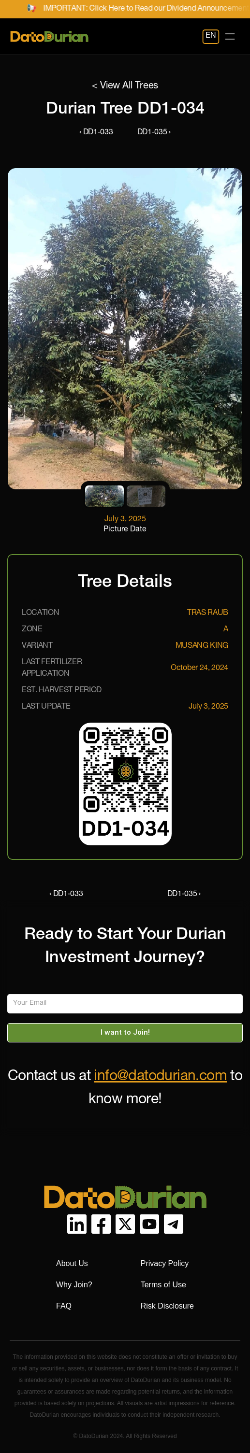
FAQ (64, 1306)
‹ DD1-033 (96, 133)
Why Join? (74, 1285)
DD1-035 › (154, 133)
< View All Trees (125, 86)
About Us (72, 1263)
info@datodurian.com (160, 1077)
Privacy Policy (165, 1263)
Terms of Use (163, 1285)
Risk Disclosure (167, 1306)
